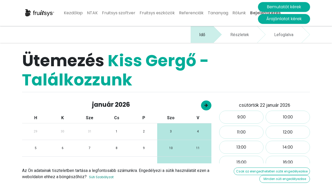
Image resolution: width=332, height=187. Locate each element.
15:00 (241, 162)
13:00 (241, 147)
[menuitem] (73, 13)
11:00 (241, 132)
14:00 (288, 147)
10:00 (288, 117)
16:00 (288, 162)
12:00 (288, 132)
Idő (202, 34)
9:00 (241, 117)
